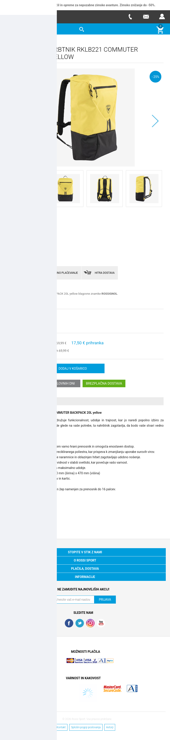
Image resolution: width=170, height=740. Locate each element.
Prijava (162, 16)
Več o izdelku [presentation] (22, 401)
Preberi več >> (15, 300)
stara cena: (47, 343)
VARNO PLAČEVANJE (65, 272)
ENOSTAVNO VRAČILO (27, 272)
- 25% (155, 76)
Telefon (130, 16)
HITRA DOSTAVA (105, 272)
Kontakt (61, 727)
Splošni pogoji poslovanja (86, 727)
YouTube (101, 623)
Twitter (79, 623)
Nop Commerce (98, 662)
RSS (90, 623)
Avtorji (109, 727)
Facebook (69, 623)
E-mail (146, 16)
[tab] (85, 401)
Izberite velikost (17, 315)
